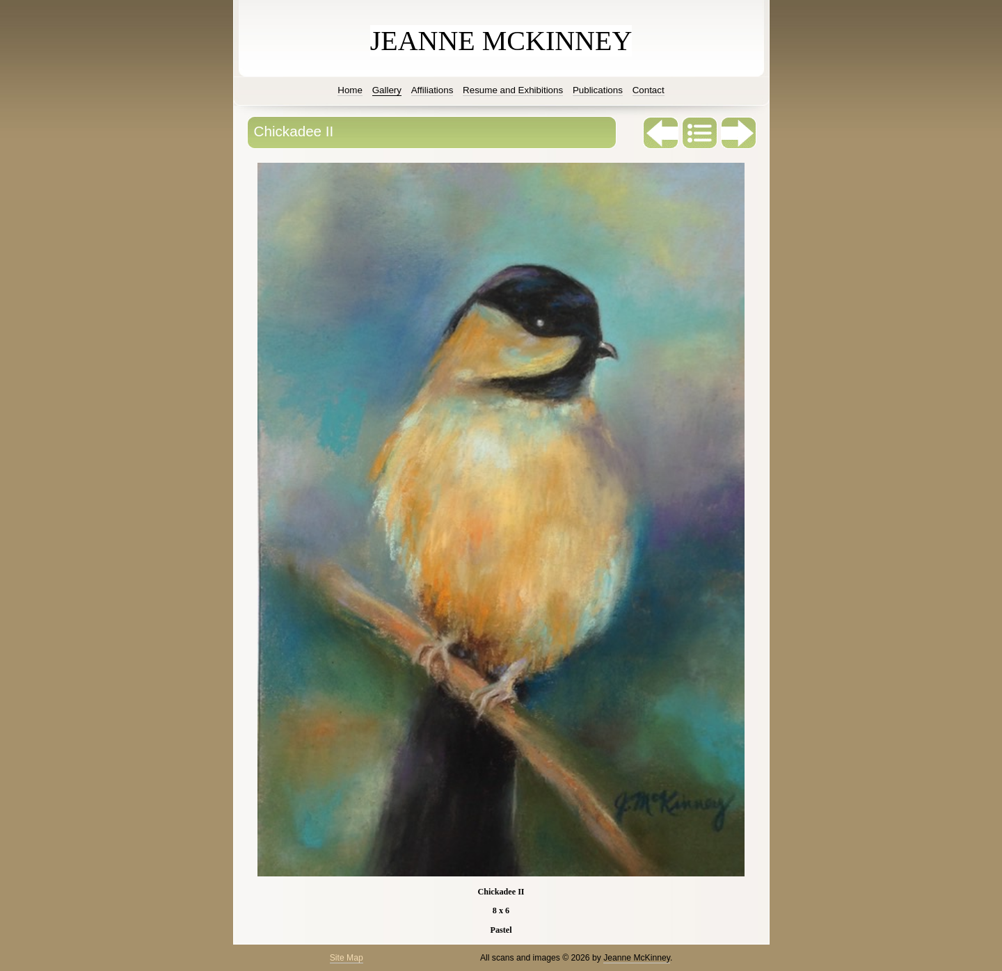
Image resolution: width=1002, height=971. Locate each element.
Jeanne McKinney (636, 958)
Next (739, 133)
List (700, 133)
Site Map (346, 958)
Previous (661, 133)
